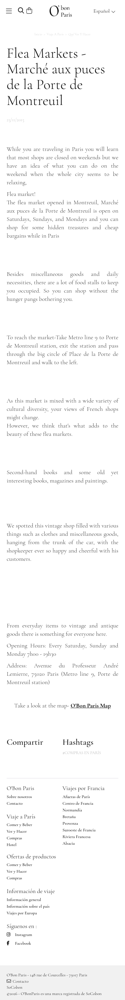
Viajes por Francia (84, 788)
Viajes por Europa (22, 913)
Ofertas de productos (31, 856)
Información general (24, 899)
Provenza (70, 823)
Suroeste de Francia (79, 830)
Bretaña (69, 816)
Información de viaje (31, 891)
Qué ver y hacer (79, 34)
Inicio (38, 34)
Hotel (11, 844)
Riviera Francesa (77, 836)
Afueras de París (76, 796)
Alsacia (69, 843)
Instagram (19, 934)
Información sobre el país (28, 906)
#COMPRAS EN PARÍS (82, 752)
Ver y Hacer (17, 831)
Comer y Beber (19, 824)
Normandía (72, 810)
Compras (14, 838)
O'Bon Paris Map (91, 705)
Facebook (19, 943)
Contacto (15, 803)
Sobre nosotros (19, 796)
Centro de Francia (78, 803)
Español (104, 11)
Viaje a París (55, 34)
